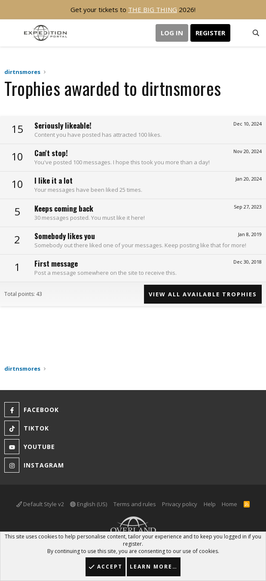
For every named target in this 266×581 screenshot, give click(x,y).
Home (229, 504)
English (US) (88, 504)
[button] (12, 32)
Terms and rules (134, 504)
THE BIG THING (152, 9)
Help (210, 504)
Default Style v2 (40, 504)
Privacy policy (179, 504)
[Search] (256, 33)
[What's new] (238, 33)
